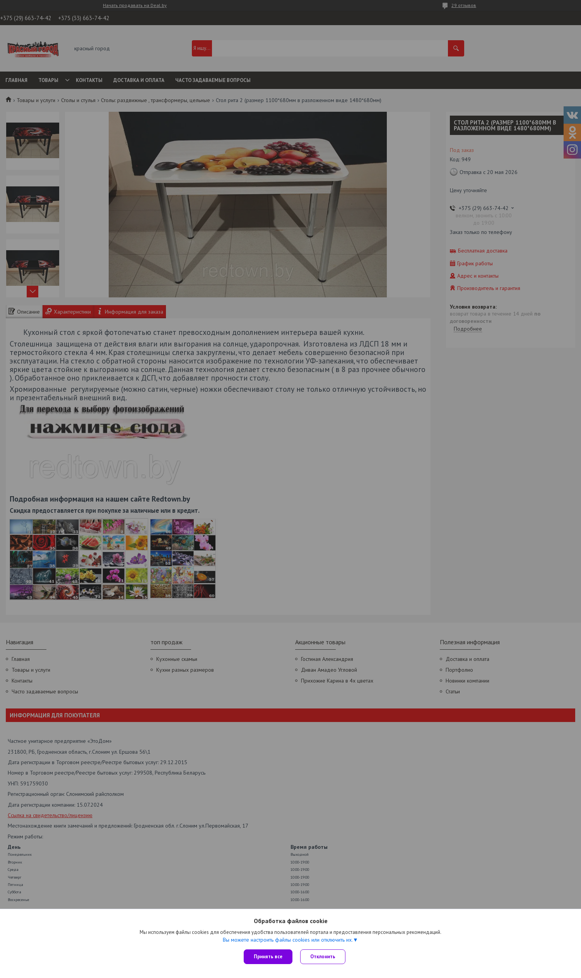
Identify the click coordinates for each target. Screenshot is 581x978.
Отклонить (322, 956)
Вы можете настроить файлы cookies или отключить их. (288, 939)
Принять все (268, 956)
